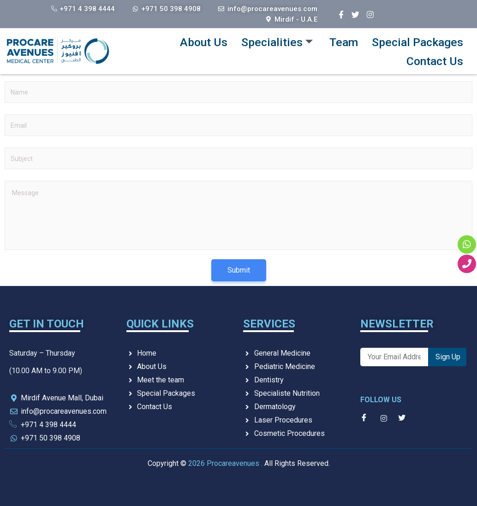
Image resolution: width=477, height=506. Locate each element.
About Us (194, 40)
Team (338, 40)
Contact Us (433, 58)
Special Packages (415, 40)
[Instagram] (370, 12)
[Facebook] (341, 12)
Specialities (269, 40)
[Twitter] (355, 12)
